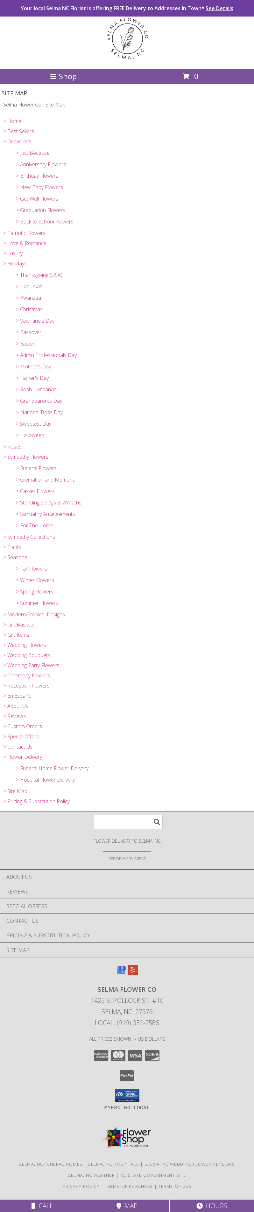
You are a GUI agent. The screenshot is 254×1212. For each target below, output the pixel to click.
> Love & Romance (24, 243)
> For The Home (34, 525)
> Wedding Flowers (24, 644)
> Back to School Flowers (45, 221)
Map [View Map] (127, 1206)
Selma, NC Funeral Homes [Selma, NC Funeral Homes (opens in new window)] (50, 1164)
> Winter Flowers (35, 580)
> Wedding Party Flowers (31, 665)
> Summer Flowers (37, 602)
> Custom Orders (22, 726)
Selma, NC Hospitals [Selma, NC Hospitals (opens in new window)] (113, 1164)
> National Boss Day (39, 412)
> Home (12, 121)
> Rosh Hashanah (36, 389)
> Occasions (17, 141)
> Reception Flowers (26, 685)
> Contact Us (17, 746)
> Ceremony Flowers (26, 675)
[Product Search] (128, 822)
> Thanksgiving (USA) (39, 274)
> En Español (17, 695)
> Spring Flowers (34, 591)
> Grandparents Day (39, 400)
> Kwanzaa (28, 297)
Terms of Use (174, 1186)
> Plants (12, 547)
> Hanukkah (29, 286)
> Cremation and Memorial (46, 479)
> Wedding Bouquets (26, 655)
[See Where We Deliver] (127, 858)
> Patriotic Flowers (24, 232)
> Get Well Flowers (37, 198)
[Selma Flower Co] (127, 59)
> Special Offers (21, 736)
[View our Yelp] (133, 972)
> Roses (12, 446)
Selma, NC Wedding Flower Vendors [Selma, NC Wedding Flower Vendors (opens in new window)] (190, 1164)
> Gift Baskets (19, 624)
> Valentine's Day (35, 320)
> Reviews (14, 716)
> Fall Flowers (31, 568)
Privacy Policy (81, 1186)
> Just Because (33, 152)
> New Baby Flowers (39, 187)
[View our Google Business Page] (121, 972)
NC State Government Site (153, 1175)
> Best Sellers (18, 131)
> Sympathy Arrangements (45, 513)
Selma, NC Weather (91, 1175)
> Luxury (13, 253)
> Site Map (15, 791)
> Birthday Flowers (37, 175)
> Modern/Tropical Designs (34, 614)
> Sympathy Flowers (25, 456)
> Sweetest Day (33, 423)
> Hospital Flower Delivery (45, 779)
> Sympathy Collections (29, 536)
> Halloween (30, 435)
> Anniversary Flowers (41, 164)
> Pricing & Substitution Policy (36, 801)
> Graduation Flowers (40, 210)
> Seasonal (15, 557)
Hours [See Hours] (211, 1206)
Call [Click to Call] (42, 1206)
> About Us (15, 705)
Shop (63, 76)
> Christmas (29, 309)
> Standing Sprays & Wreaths (48, 502)
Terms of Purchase (129, 1186)
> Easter (25, 343)
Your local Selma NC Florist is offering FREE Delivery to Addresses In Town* (127, 8)
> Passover (28, 332)
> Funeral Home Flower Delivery (52, 768)
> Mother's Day (33, 366)
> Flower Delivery (22, 756)
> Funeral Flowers (36, 468)
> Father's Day (32, 377)
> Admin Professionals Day (46, 355)
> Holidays (15, 263)
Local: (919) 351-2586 (127, 1022)
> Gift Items (16, 634)
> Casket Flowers (35, 491)
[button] (127, 1095)
